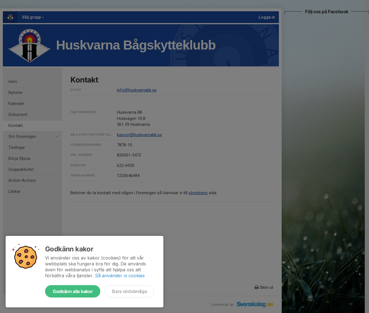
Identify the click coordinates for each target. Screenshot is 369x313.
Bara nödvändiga (129, 291)
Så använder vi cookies (120, 275)
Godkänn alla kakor (73, 291)
